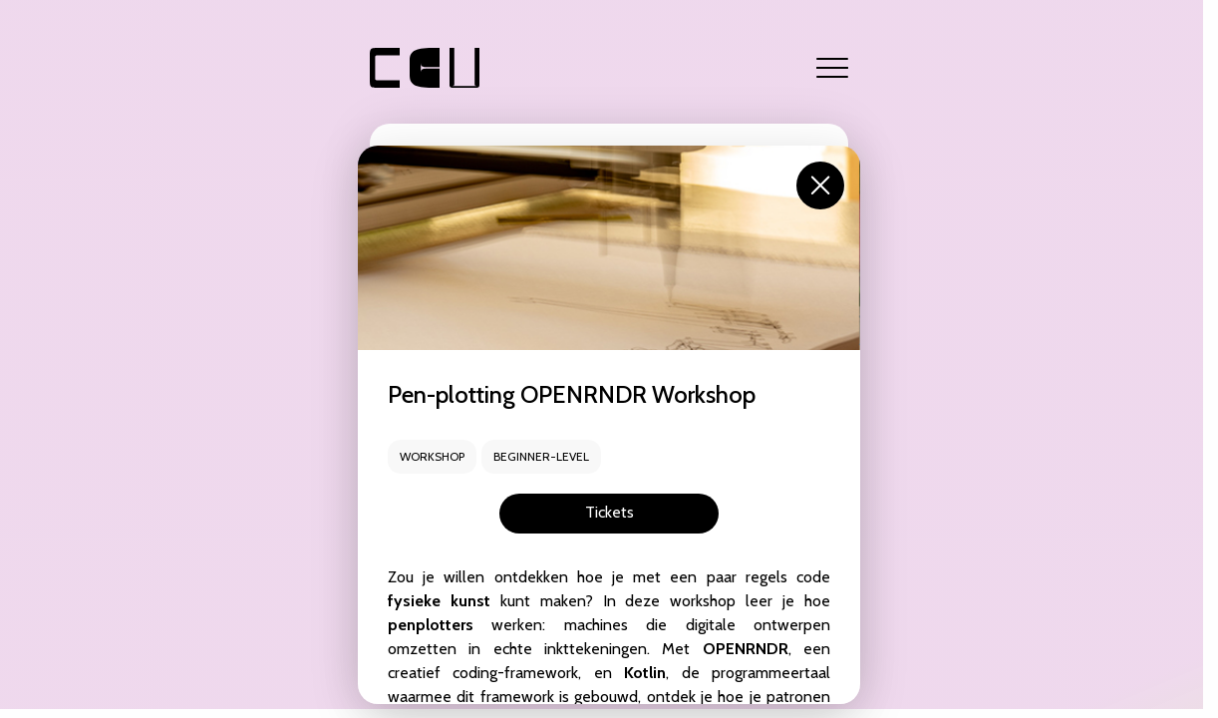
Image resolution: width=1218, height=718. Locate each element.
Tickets (609, 512)
